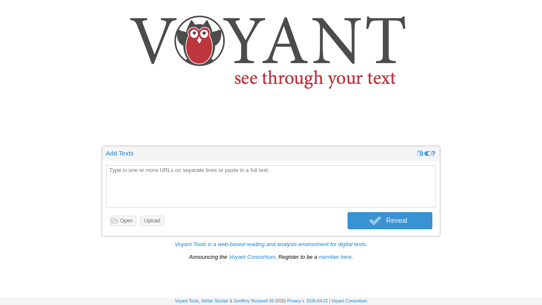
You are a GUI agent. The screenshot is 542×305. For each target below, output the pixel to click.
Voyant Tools (187, 301)
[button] (536, 7)
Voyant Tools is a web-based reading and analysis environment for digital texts (270, 244)
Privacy (294, 301)
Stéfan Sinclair (214, 301)
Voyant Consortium (350, 301)
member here (335, 257)
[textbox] (271, 187)
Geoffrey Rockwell (251, 301)
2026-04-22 (317, 301)
